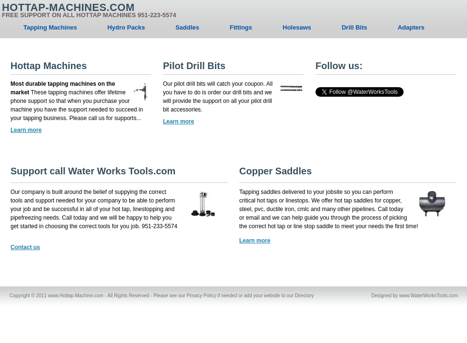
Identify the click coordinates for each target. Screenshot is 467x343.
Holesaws (297, 27)
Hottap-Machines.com (89, 10)
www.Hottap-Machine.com (75, 295)
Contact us (25, 247)
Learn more (25, 130)
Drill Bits (354, 27)
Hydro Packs (126, 27)
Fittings (241, 27)
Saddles (187, 27)
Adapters (410, 27)
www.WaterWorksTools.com (428, 295)
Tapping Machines (50, 27)
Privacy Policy (201, 295)
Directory (304, 295)
